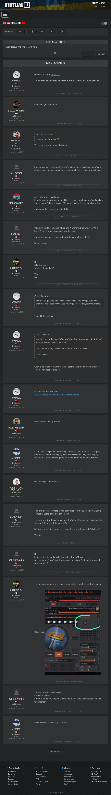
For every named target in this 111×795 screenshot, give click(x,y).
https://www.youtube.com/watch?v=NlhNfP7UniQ (57, 395)
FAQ (37, 779)
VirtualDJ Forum (15, 47)
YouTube (95, 774)
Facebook (96, 772)
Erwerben (11, 774)
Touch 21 (55, 74)
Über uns (67, 772)
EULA (66, 784)
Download (12, 772)
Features (11, 777)
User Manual (41, 777)
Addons (32, 47)
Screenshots (13, 784)
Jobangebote (69, 777)
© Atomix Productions (55, 792)
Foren (38, 784)
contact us (68, 774)
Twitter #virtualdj (99, 782)
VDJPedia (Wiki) (42, 782)
